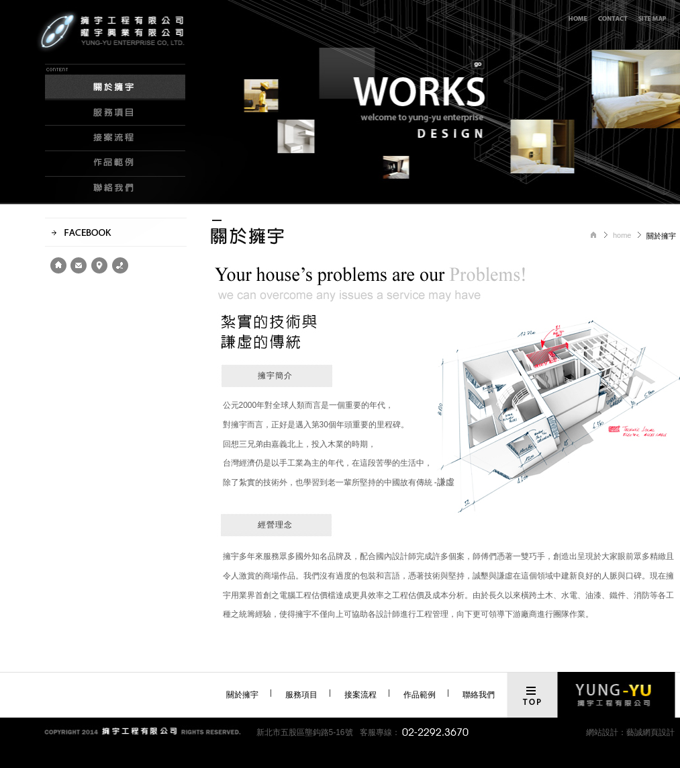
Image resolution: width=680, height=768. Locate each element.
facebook (116, 232)
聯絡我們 (115, 189)
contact (119, 265)
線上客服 (613, 18)
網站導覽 (653, 18)
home (58, 265)
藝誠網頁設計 (650, 732)
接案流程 (115, 138)
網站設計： (606, 732)
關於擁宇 (115, 82)
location (99, 265)
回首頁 (577, 18)
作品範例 (115, 164)
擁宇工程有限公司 (132, 48)
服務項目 (115, 113)
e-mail (78, 265)
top (532, 696)
